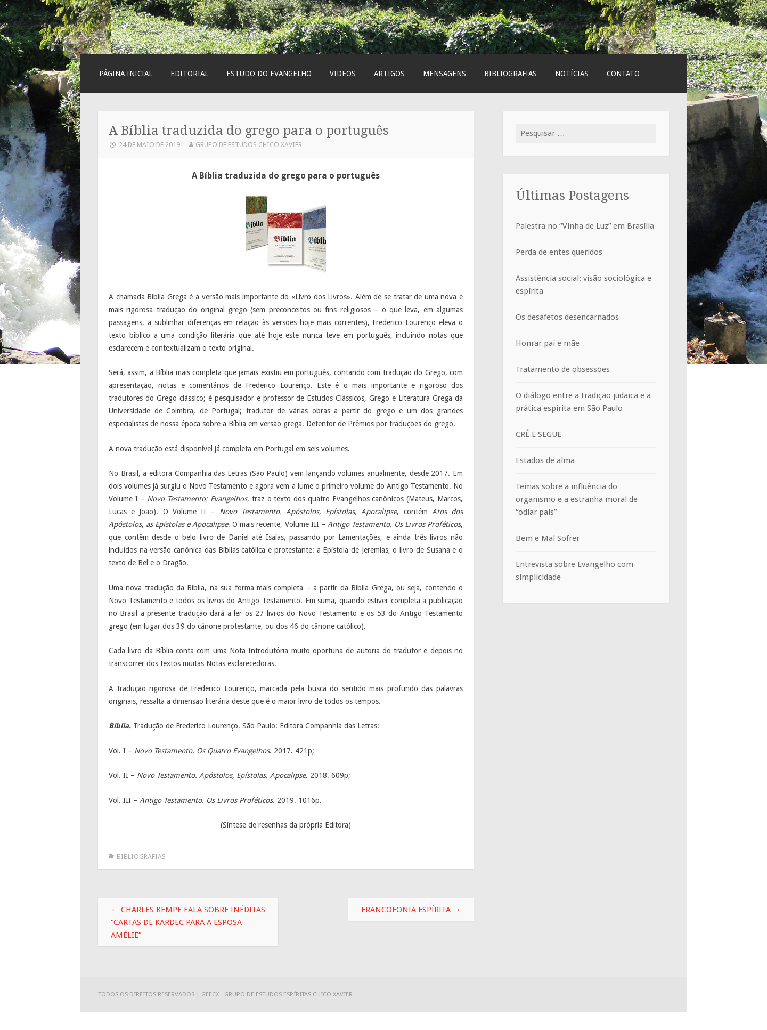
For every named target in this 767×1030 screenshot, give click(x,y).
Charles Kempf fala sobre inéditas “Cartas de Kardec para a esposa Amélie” (188, 922)
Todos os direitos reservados (147, 994)
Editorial (189, 73)
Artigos (389, 73)
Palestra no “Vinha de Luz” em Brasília (585, 226)
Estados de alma (545, 460)
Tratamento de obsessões (563, 369)
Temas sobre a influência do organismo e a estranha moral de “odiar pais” (577, 499)
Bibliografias (510, 73)
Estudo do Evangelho (269, 73)
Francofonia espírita (411, 909)
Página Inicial (125, 73)
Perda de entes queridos (559, 252)
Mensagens (444, 73)
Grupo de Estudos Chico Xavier (248, 145)
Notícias (572, 73)
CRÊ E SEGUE (538, 434)
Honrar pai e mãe (548, 343)
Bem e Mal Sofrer (548, 538)
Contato (623, 73)
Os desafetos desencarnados (567, 317)
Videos (343, 73)
